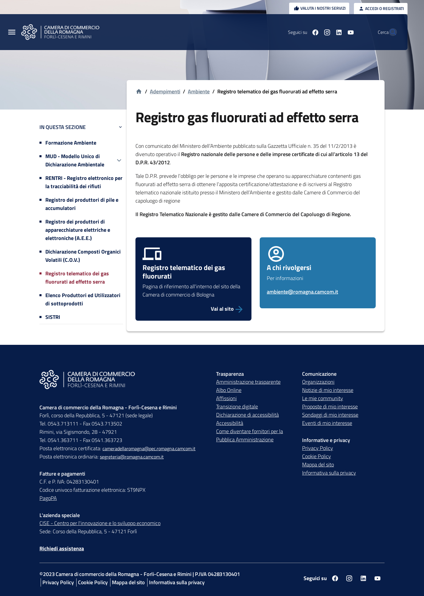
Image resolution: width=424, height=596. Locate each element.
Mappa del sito (318, 464)
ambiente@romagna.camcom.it (302, 292)
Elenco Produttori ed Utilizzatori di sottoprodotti (82, 299)
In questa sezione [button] (81, 127)
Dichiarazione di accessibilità (247, 415)
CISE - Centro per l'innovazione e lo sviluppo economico (99, 523)
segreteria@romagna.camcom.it (132, 456)
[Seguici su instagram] (314, 32)
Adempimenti (165, 91)
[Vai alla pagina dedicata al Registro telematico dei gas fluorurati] (193, 309)
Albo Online (228, 390)
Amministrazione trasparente (248, 382)
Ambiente (199, 91)
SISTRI (52, 317)
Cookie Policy (316, 456)
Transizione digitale (237, 406)
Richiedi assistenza (61, 548)
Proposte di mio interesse (330, 406)
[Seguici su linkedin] (326, 32)
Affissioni (226, 398)
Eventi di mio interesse (327, 423)
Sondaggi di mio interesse (330, 415)
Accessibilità (229, 423)
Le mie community (322, 398)
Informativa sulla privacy (329, 473)
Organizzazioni (318, 382)
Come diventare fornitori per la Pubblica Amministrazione (249, 435)
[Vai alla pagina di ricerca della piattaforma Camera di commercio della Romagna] (390, 32)
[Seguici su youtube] (338, 32)
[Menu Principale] (12, 32)
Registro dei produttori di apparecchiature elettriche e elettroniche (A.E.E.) (77, 230)
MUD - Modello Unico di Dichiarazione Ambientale (74, 160)
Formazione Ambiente (70, 143)
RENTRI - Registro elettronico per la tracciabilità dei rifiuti (83, 182)
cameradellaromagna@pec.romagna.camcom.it (149, 448)
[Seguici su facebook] (302, 32)
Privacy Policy (317, 448)
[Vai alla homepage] (138, 91)
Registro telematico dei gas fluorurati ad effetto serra (77, 277)
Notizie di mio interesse (327, 390)
